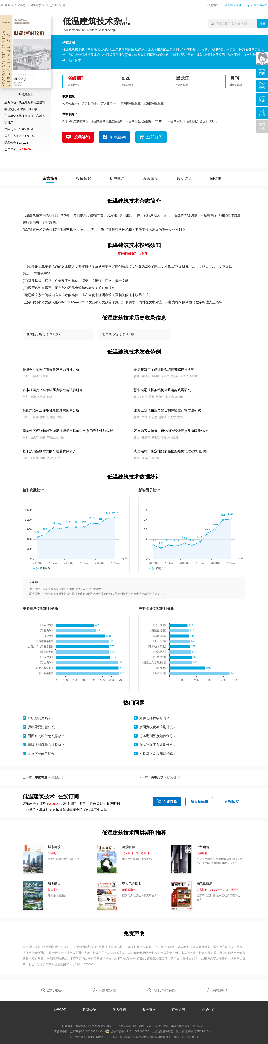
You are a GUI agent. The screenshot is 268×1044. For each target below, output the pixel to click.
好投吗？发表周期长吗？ (157, 754)
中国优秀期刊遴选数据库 (107, 121)
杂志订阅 (119, 1010)
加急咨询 (118, 137)
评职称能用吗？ (39, 718)
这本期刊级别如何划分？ (157, 736)
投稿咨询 (82, 137)
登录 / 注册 (234, 5)
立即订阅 (154, 137)
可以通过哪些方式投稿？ (46, 745)
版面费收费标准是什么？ (157, 727)
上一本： (44, 777)
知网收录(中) (70, 103)
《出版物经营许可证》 (55, 947)
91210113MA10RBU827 (101, 1036)
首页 (7, 5)
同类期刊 (217, 178)
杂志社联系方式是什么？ (157, 745)
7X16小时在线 (164, 990)
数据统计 (184, 178)
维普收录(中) (90, 103)
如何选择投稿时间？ (154, 718)
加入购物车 (199, 802)
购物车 (214, 5)
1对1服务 (54, 990)
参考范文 (149, 1010)
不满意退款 (107, 990)
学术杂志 (20, 5)
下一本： (160, 777)
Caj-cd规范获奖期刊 (75, 121)
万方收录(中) (109, 103)
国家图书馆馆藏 (130, 103)
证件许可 (178, 1010)
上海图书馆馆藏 (153, 103)
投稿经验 (89, 1010)
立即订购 (170, 802)
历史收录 (117, 178)
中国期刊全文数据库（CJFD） (145, 121)
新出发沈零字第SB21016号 (193, 1031)
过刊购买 (232, 802)
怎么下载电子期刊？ (43, 754)
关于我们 (59, 1010)
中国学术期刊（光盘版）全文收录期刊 (192, 121)
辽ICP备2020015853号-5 (86, 1031)
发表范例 (150, 178)
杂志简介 (50, 178)
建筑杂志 (35, 5)
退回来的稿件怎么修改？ (46, 736)
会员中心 (208, 1010)
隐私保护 (219, 990)
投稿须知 (83, 178)
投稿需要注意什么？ (43, 727)
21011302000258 (138, 1031)
